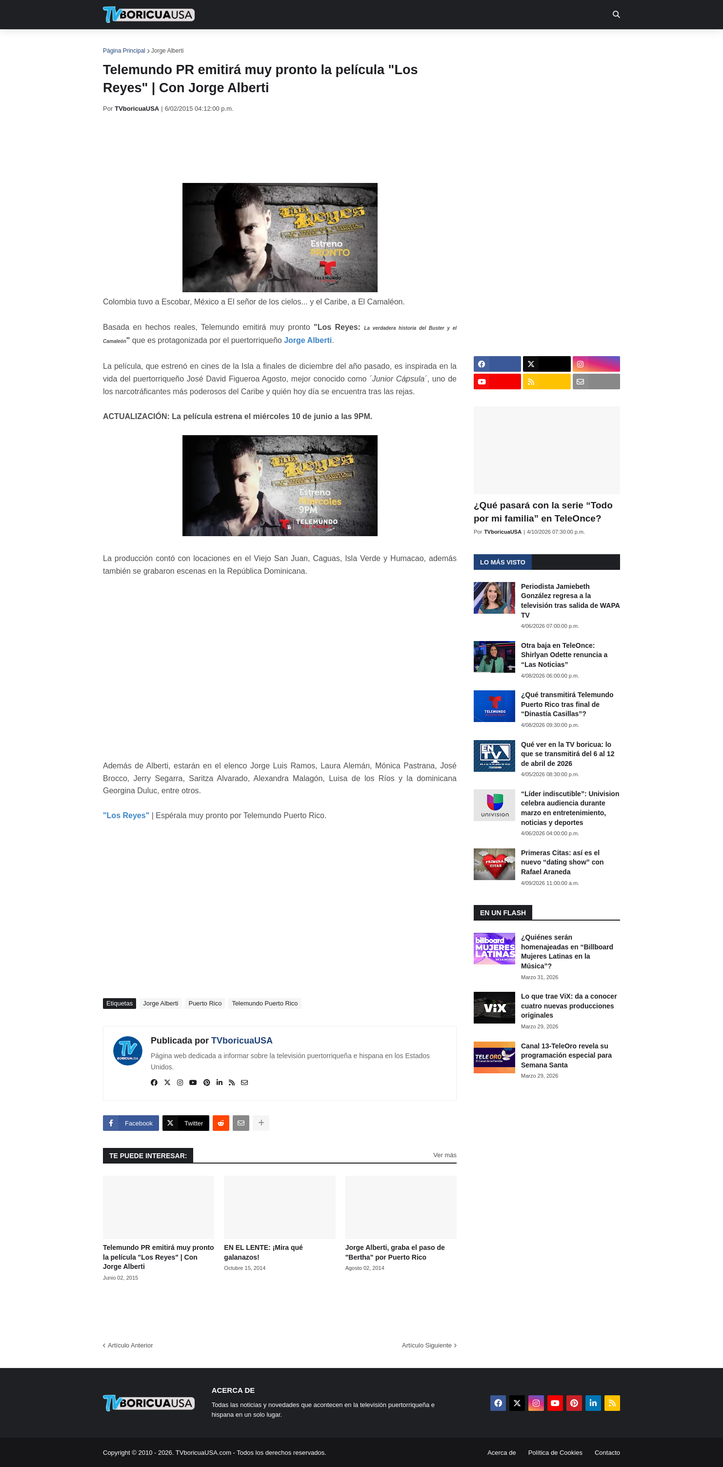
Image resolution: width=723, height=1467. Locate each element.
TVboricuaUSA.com (203, 1452)
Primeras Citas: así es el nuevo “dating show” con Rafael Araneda (562, 862)
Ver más (445, 1155)
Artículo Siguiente (427, 1345)
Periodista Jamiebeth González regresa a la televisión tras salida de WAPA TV (570, 601)
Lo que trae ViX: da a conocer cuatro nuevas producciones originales (569, 1005)
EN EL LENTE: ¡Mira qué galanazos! (263, 1252)
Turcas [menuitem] (306, 44)
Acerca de (501, 1452)
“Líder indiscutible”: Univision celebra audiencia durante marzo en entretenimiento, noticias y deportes (570, 808)
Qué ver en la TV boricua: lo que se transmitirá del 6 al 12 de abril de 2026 (567, 754)
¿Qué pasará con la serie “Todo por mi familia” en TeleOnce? (543, 511)
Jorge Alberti (167, 50)
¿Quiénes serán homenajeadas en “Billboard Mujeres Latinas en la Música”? (567, 951)
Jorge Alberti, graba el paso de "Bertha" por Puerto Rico (395, 1252)
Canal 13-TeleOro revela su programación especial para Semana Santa (566, 1055)
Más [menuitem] (494, 44)
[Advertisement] (280, 148)
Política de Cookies (555, 1452)
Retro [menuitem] (460, 44)
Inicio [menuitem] (120, 44)
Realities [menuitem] (259, 44)
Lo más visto (502, 562)
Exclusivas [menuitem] (411, 44)
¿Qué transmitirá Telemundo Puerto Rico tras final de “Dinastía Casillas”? (567, 704)
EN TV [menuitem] (210, 44)
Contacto (607, 1452)
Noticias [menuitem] (162, 44)
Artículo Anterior (130, 1345)
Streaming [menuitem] (355, 44)
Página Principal (124, 50)
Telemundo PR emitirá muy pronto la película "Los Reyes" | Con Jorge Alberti (158, 1257)
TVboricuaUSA (242, 1040)
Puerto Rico (204, 1003)
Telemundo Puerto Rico (265, 1003)
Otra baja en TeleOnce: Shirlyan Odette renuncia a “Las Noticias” (564, 655)
